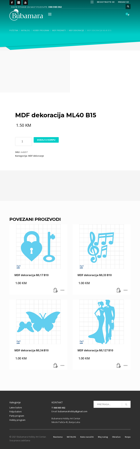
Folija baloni (15, 411)
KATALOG (71, 437)
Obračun (116, 437)
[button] (55, 290)
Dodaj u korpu (46, 140)
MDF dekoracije (36, 155)
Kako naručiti (87, 437)
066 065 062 (55, 7)
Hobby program (17, 419)
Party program (16, 415)
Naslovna (58, 437)
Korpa (128, 437)
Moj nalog (103, 437)
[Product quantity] (23, 141)
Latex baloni (15, 407)
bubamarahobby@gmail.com (72, 411)
